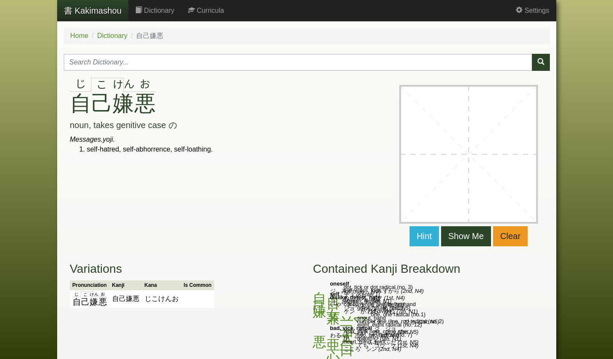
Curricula (206, 10)
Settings (532, 10)
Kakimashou (93, 10)
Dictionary (154, 10)
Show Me (466, 236)
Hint (424, 236)
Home (79, 35)
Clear (510, 236)
